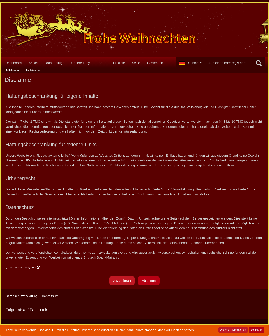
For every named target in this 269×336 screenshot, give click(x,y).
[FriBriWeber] (134, 31)
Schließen (256, 329)
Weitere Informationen (233, 329)
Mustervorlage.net (25, 267)
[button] (190, 62)
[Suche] (258, 62)
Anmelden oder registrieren (228, 63)
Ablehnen (149, 280)
